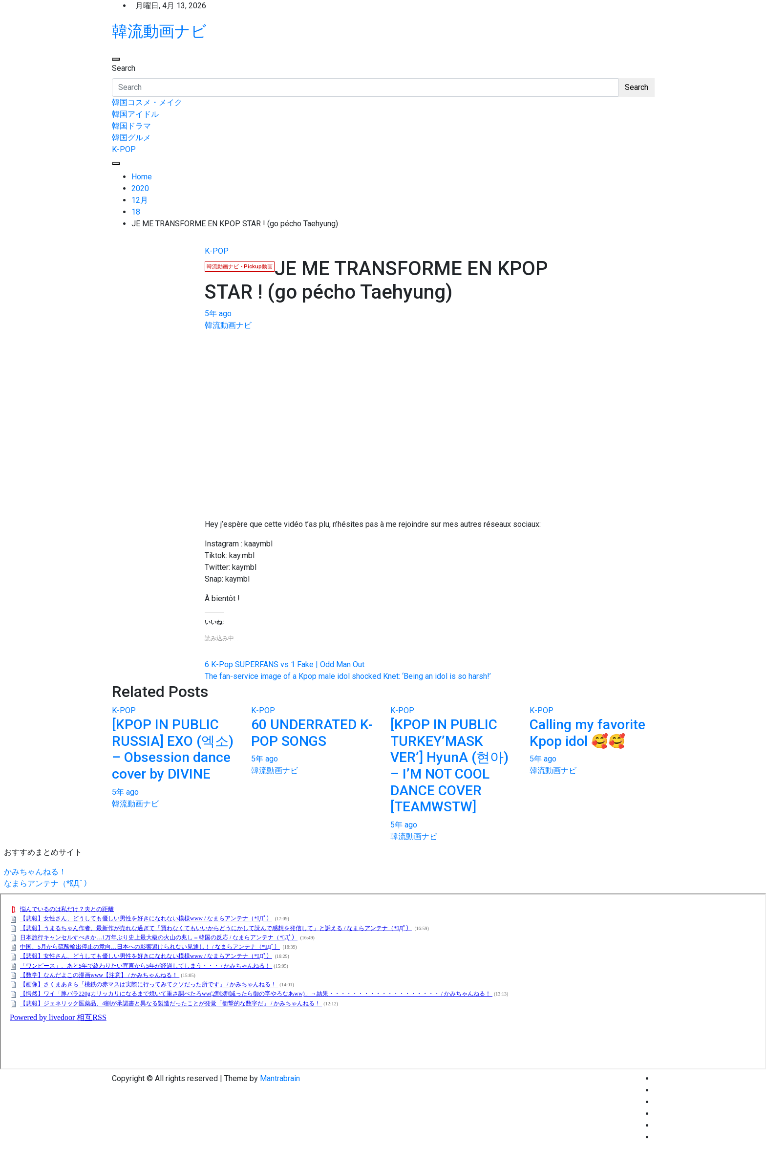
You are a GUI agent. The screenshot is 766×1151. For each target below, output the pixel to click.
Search (123, 68)
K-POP (124, 149)
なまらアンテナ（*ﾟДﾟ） (47, 883)
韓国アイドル (135, 114)
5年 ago (218, 313)
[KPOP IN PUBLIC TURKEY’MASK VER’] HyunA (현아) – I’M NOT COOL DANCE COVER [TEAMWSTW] (449, 766)
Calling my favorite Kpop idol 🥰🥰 (587, 733)
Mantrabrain (280, 1078)
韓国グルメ (131, 137)
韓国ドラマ (131, 125)
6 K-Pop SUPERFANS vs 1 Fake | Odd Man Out (284, 664)
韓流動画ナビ (159, 31)
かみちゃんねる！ (35, 871)
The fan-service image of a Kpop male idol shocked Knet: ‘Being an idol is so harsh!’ (348, 676)
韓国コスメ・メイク (147, 102)
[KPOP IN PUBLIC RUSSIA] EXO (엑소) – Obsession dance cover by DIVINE (173, 749)
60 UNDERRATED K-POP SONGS (312, 733)
